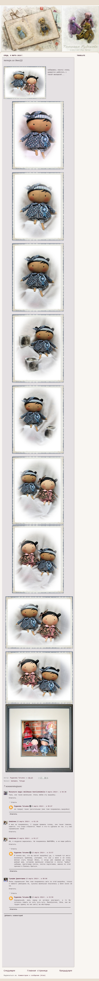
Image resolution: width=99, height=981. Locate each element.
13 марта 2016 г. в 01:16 (27, 821)
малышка (14, 781)
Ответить (12, 798)
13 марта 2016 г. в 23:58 (42, 897)
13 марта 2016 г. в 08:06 (36, 879)
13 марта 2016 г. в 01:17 (27, 838)
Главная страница (37, 971)
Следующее (9, 971)
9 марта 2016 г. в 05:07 (42, 806)
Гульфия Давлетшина (17, 879)
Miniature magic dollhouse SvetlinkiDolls (27, 792)
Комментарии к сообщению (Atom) (31, 975)
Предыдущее (65, 971)
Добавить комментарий (14, 915)
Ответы (14, 802)
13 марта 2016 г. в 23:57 (42, 853)
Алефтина (12, 821)
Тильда (22, 781)
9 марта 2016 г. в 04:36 (56, 792)
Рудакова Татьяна (21, 806)
